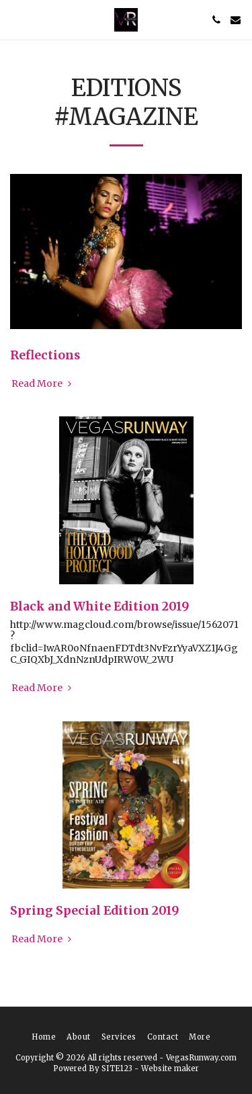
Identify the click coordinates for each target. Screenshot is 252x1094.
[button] (14, 19)
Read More (42, 384)
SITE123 (116, 1068)
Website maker (170, 1068)
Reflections (45, 355)
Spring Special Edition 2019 (94, 910)
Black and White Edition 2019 (100, 606)
